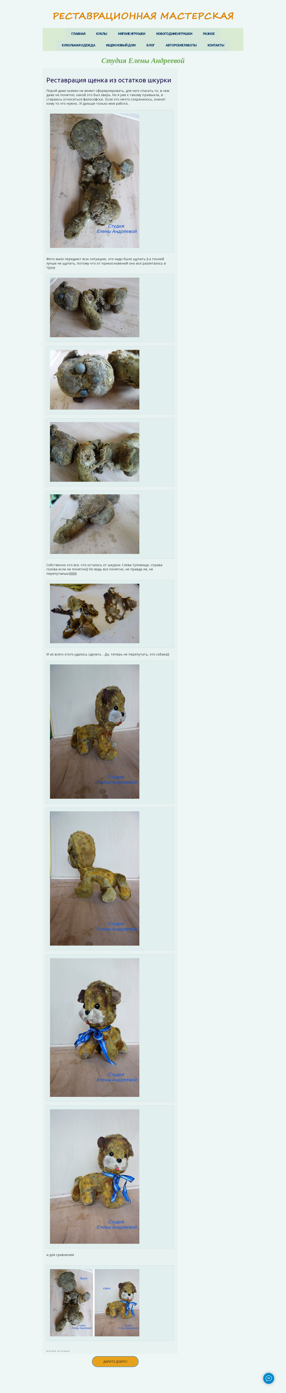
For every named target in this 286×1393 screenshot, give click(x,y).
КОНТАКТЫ (216, 45)
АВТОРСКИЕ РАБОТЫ (181, 45)
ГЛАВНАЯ (78, 33)
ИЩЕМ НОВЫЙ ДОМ (121, 45)
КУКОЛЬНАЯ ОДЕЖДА (78, 45)
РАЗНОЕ (208, 33)
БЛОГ (150, 45)
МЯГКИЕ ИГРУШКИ (131, 33)
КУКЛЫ (101, 33)
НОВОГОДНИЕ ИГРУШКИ (174, 33)
